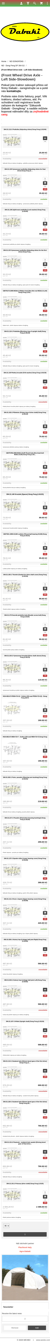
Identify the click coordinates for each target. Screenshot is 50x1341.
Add (37, 1328)
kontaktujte (14, 91)
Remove (14, 1328)
